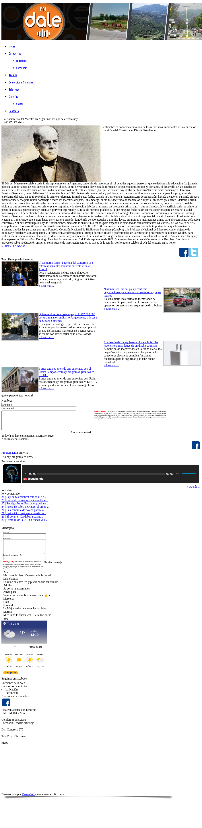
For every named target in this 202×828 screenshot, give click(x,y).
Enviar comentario (81, 432)
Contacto (14, 111)
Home (12, 46)
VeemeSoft (28, 794)
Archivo (13, 75)
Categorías (15, 53)
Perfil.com (21, 68)
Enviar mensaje (53, 562)
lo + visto (7, 490)
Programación (9, 452)
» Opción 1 (193, 486)
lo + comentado (10, 493)
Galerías (13, 96)
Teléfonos (14, 89)
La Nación (21, 60)
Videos (20, 104)
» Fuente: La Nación (13, 245)
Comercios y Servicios (21, 82)
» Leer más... (46, 285)
